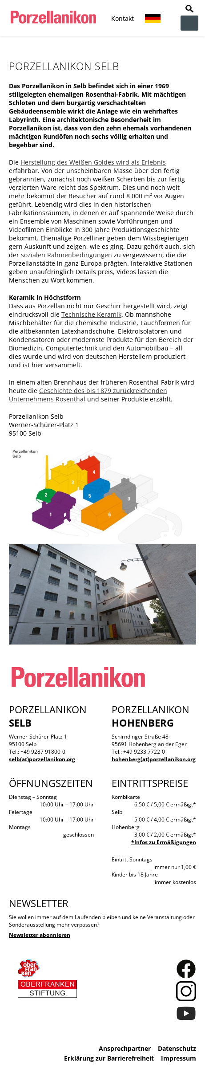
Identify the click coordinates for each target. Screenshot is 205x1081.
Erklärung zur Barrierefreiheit (109, 1058)
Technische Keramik (91, 314)
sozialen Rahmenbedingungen (66, 255)
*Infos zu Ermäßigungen (163, 842)
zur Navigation (189, 23)
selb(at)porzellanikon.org (42, 759)
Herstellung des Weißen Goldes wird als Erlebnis (93, 162)
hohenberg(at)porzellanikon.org (154, 759)
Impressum (178, 1058)
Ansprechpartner (125, 1048)
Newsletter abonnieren (39, 935)
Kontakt (122, 18)
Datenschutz (177, 1048)
